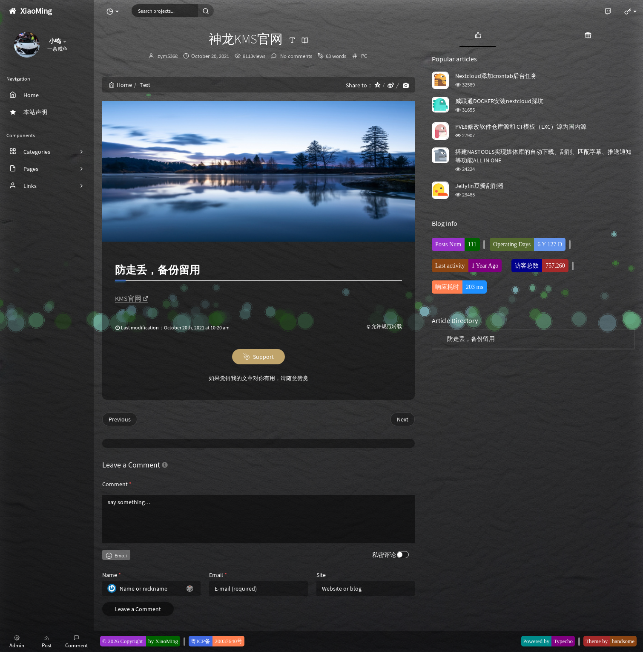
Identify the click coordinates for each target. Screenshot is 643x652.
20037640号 (228, 641)
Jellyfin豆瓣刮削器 (479, 186)
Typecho (563, 641)
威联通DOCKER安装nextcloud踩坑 (499, 101)
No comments (295, 56)
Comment (117, 484)
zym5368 (168, 56)
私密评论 (384, 555)
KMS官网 (131, 298)
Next (402, 419)
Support (258, 357)
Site (321, 575)
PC (364, 56)
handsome (623, 641)
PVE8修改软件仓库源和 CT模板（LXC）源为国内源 (520, 126)
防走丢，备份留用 (471, 339)
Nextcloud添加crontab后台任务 (496, 76)
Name (111, 575)
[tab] (478, 34)
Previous (120, 419)
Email (218, 575)
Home (120, 85)
